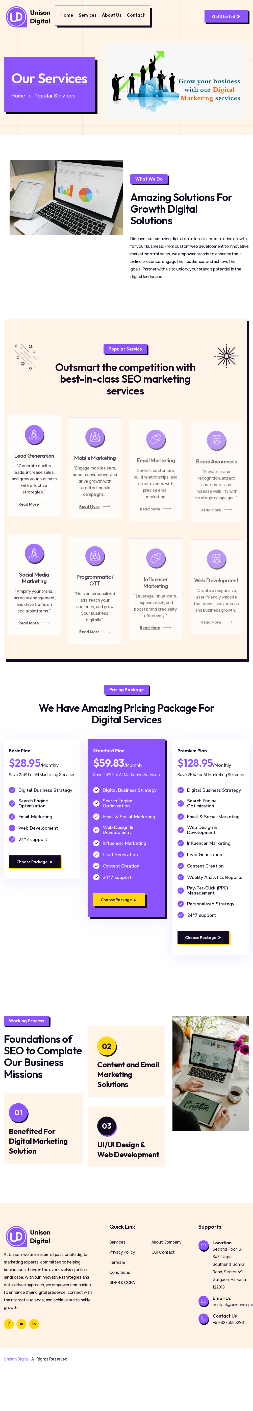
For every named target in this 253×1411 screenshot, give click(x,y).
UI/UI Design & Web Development (124, 1188)
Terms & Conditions (119, 1308)
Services (87, 15)
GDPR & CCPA (122, 1323)
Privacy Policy (122, 1293)
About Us (111, 15)
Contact (136, 15)
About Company (166, 1283)
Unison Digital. (17, 1400)
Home (66, 15)
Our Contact (163, 1293)
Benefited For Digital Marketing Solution (38, 1174)
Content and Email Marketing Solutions (127, 1107)
